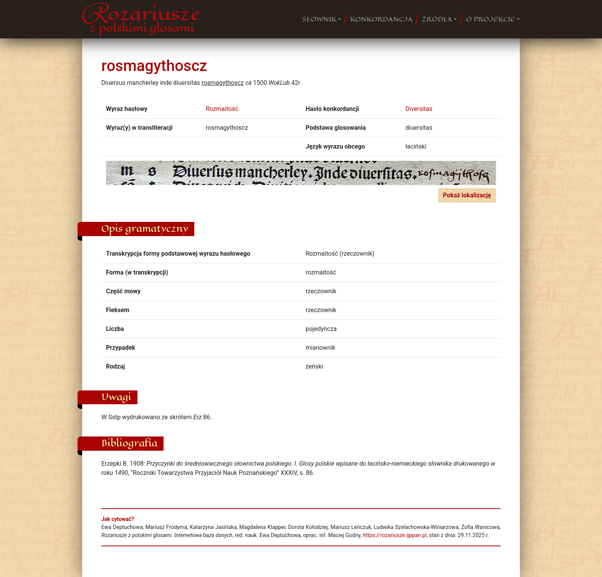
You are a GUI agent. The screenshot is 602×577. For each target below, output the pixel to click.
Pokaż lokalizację (467, 195)
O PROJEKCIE (490, 19)
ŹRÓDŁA (437, 19)
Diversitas (418, 108)
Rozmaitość (222, 108)
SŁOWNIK (319, 19)
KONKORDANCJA (381, 19)
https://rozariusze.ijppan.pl (395, 535)
